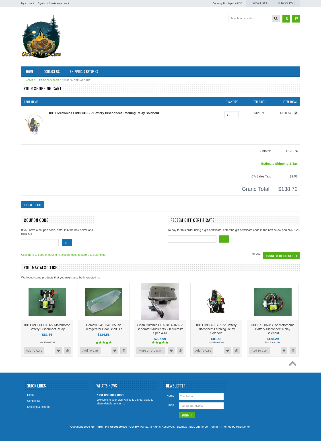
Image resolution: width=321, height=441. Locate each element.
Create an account (59, 3)
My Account (27, 3)
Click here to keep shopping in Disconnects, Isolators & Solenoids (63, 254)
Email (170, 405)
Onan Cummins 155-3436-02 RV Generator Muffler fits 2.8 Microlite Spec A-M (159, 329)
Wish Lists (260, 3)
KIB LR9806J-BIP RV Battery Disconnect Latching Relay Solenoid (216, 329)
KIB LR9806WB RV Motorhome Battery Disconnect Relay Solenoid (273, 329)
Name (170, 395)
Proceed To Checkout (281, 255)
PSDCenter (243, 426)
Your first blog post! (110, 394)
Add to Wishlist (58, 350)
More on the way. (150, 350)
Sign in (41, 3)
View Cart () (286, 3)
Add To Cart (34, 350)
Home (29, 80)
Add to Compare (67, 350)
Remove (296, 113)
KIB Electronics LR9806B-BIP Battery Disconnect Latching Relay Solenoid (104, 113)
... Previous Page (47, 80)
